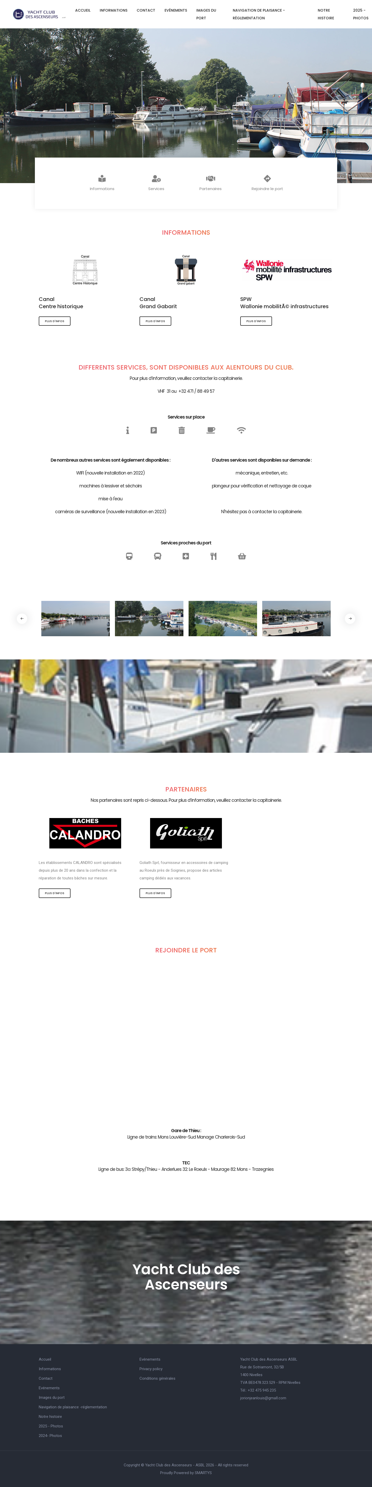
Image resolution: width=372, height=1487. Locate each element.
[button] (350, 619)
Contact (146, 10)
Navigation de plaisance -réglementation (259, 14)
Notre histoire (326, 14)
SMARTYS (203, 1472)
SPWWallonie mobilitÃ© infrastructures (284, 303)
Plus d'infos (54, 321)
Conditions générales (157, 1378)
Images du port (206, 14)
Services (156, 183)
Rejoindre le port (267, 183)
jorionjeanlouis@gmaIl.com (263, 1398)
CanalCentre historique (61, 303)
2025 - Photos (51, 1426)
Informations (113, 10)
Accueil (82, 10)
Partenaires (210, 183)
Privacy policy (151, 1369)
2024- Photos (50, 1435)
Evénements (176, 10)
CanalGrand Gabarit (158, 303)
